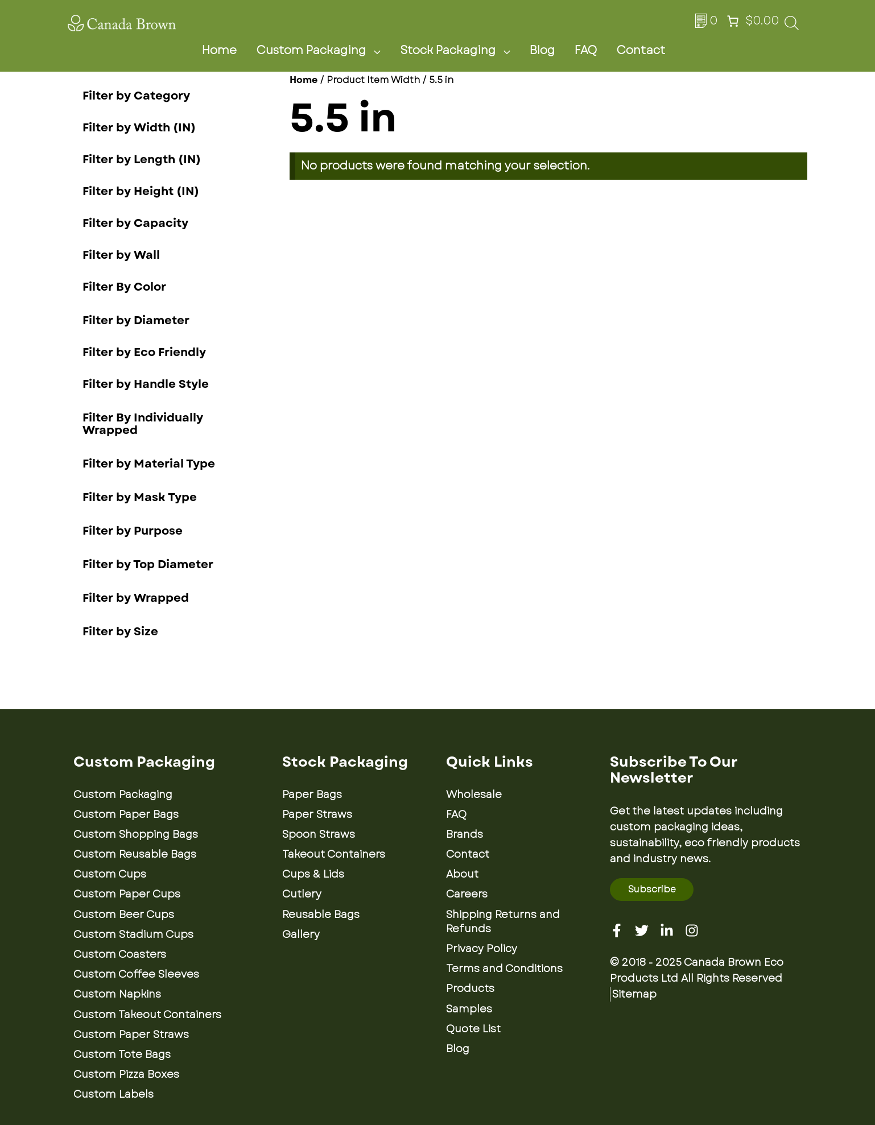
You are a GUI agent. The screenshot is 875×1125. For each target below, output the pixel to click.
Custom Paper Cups (126, 894)
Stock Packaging (462, 50)
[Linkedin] (667, 930)
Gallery (301, 934)
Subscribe (652, 889)
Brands (464, 834)
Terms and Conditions (504, 968)
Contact (641, 50)
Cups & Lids (313, 874)
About (462, 874)
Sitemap (634, 994)
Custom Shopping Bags (135, 834)
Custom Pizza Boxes (126, 1074)
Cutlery (301, 894)
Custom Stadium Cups (133, 934)
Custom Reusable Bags (134, 854)
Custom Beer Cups (123, 914)
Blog (542, 50)
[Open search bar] (792, 26)
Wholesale (474, 794)
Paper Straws (317, 814)
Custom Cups (109, 874)
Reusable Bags (321, 914)
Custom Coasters (119, 954)
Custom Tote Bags (122, 1054)
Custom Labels (113, 1094)
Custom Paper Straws (131, 1034)
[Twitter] (642, 930)
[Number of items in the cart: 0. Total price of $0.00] (751, 21)
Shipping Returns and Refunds (503, 921)
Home (219, 50)
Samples (469, 1009)
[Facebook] (617, 930)
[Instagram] (692, 930)
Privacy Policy (481, 948)
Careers (467, 894)
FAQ (586, 50)
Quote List (473, 1028)
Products (470, 988)
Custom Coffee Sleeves (136, 974)
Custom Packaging (325, 50)
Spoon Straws (318, 834)
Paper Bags (312, 794)
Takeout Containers (333, 854)
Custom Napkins (117, 994)
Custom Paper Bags (126, 814)
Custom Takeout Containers (147, 1014)
